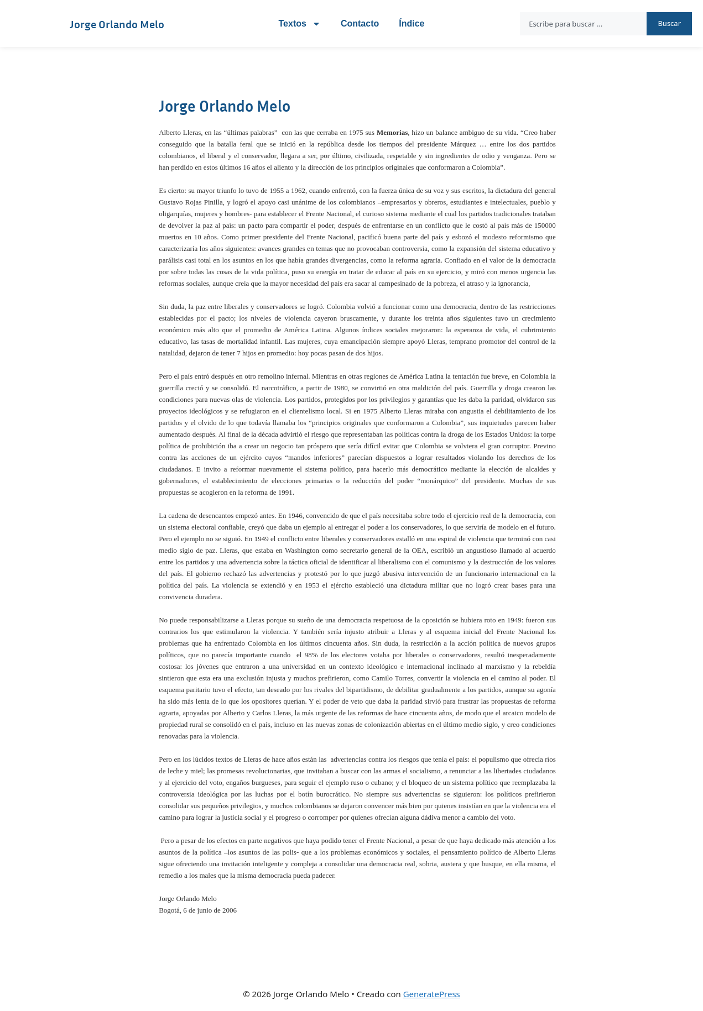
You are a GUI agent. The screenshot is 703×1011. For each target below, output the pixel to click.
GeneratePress (431, 993)
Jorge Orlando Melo (117, 23)
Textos (300, 24)
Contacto (360, 23)
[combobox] (583, 23)
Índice (411, 23)
